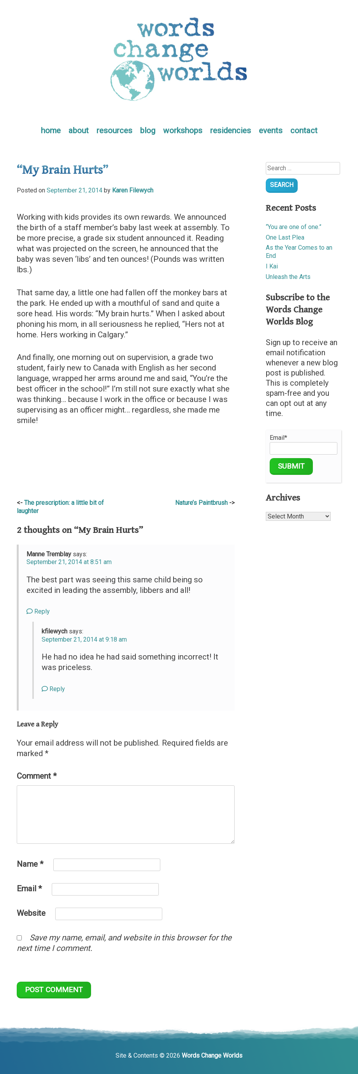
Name (30, 864)
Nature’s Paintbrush (201, 502)
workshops (182, 130)
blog (147, 130)
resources (114, 130)
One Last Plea (285, 237)
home (51, 130)
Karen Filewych (132, 190)
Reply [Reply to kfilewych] (53, 689)
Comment (37, 776)
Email (29, 888)
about (78, 130)
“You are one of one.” (293, 227)
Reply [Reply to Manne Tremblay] (38, 611)
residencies (230, 130)
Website (31, 913)
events (271, 130)
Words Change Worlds (212, 1055)
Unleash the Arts (288, 276)
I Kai (272, 266)
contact (304, 130)
